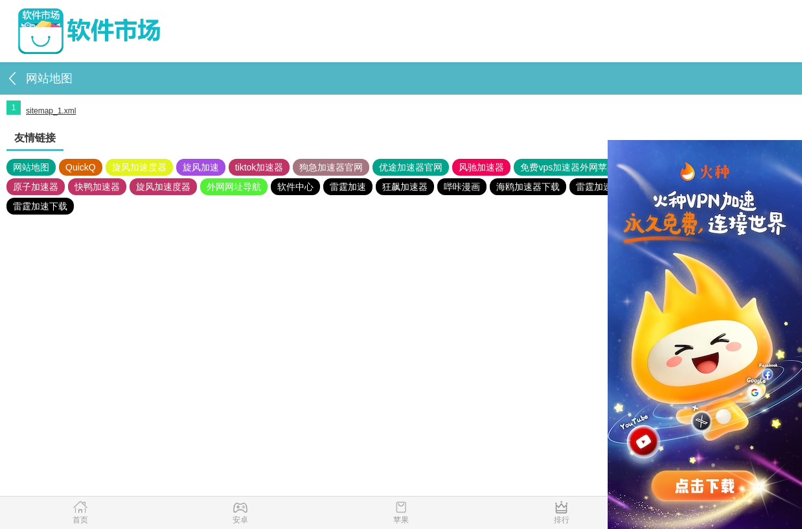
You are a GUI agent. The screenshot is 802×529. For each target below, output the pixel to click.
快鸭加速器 (97, 187)
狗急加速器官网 (331, 167)
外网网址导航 (234, 187)
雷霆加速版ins (604, 187)
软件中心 (295, 187)
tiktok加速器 (259, 167)
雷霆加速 (348, 187)
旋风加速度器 (139, 167)
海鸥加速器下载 (528, 187)
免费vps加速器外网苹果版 (572, 167)
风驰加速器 (481, 167)
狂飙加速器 (405, 187)
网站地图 (31, 167)
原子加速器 (35, 187)
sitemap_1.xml (51, 110)
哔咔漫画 (462, 187)
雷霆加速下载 (40, 206)
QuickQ (80, 167)
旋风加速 (201, 167)
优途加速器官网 (410, 167)
